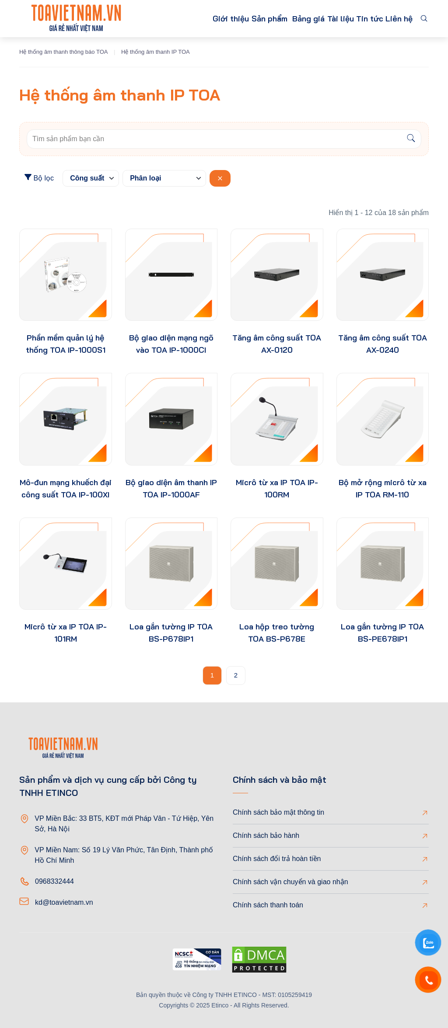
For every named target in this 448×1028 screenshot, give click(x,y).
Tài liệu (322, 18)
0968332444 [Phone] (54, 881)
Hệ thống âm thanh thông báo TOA (63, 52)
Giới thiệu (181, 18)
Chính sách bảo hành (266, 835)
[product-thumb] (65, 275)
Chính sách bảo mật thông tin (278, 812)
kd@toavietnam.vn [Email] (64, 902)
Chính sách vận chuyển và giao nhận (290, 882)
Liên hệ (396, 18)
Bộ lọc (39, 178)
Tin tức (359, 18)
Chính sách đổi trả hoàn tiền (277, 858)
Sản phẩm (227, 18)
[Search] (411, 139)
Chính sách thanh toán (268, 905)
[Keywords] (214, 139)
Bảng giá (283, 18)
